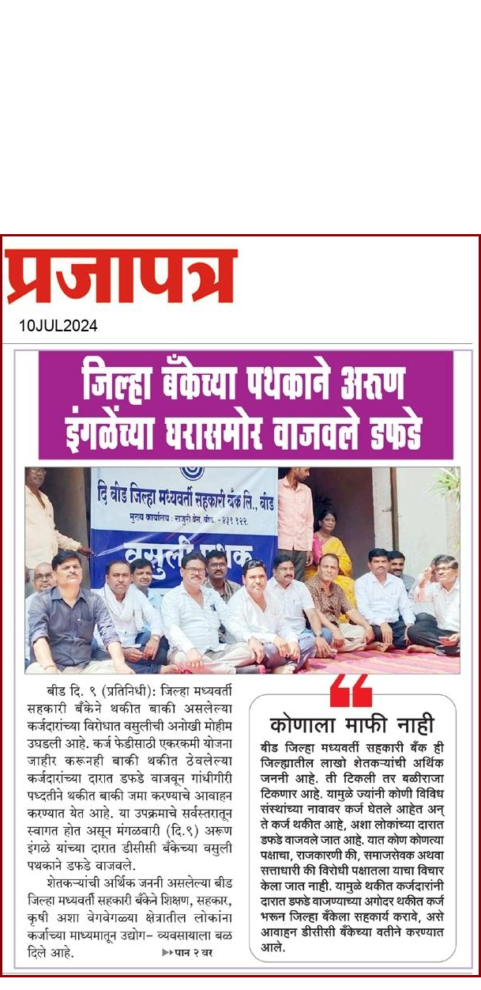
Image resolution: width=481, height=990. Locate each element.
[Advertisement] (221, 110)
